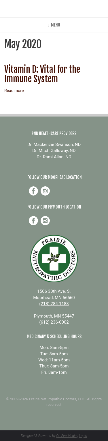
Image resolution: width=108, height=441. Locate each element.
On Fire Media (66, 436)
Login (83, 436)
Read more (14, 90)
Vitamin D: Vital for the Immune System (42, 74)
